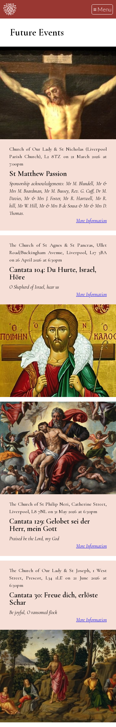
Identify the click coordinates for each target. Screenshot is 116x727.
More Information (91, 221)
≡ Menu (102, 9)
